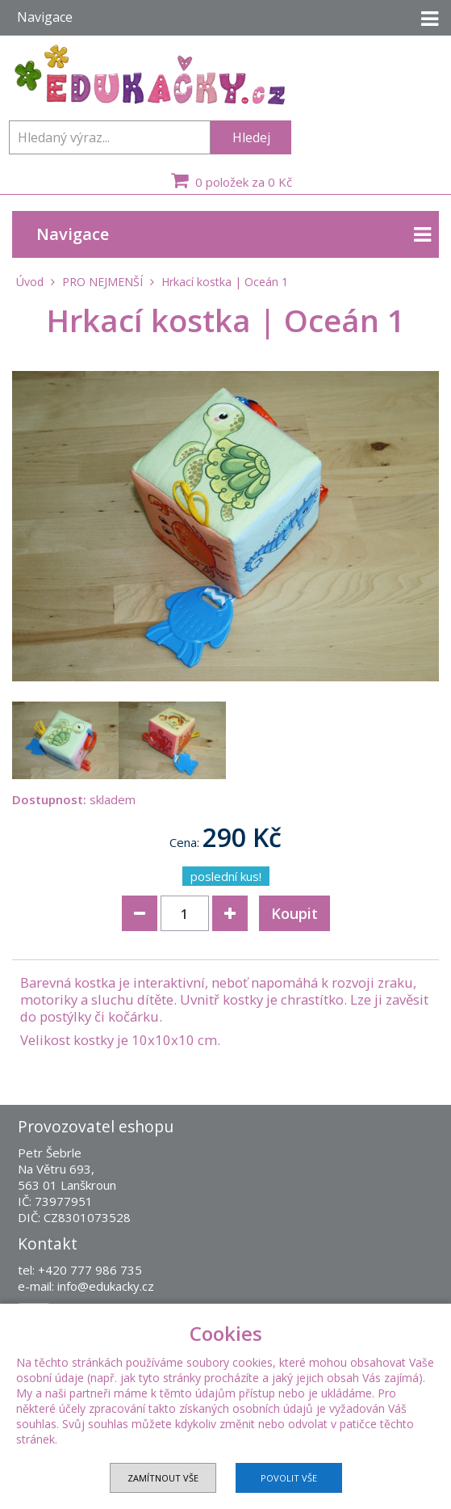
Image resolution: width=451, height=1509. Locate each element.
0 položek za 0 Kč (229, 180)
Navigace (233, 235)
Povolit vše (289, 1478)
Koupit (294, 913)
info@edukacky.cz (105, 1286)
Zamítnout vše (162, 1478)
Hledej (251, 137)
